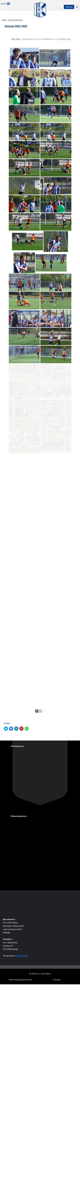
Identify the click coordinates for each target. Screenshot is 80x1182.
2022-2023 (15, 39)
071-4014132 (22, 1091)
